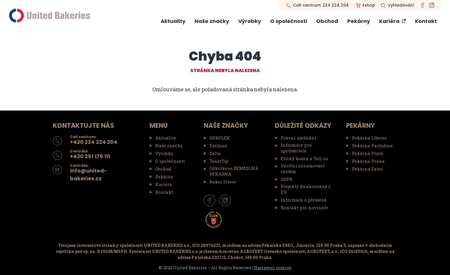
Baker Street (223, 182)
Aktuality (173, 21)
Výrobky (249, 21)
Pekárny (358, 21)
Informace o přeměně (304, 200)
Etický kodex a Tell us (304, 158)
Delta (215, 153)
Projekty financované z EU (306, 189)
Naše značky (212, 21)
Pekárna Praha (368, 161)
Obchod (327, 21)
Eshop (368, 5)
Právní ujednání (298, 138)
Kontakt (426, 21)
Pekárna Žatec (367, 169)
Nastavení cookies (272, 267)
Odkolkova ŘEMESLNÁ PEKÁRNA (234, 171)
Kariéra (389, 21)
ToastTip (219, 161)
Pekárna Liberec (369, 138)
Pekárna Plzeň (367, 153)
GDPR (286, 179)
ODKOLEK (220, 138)
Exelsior (218, 145)
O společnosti (288, 21)
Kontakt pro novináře (304, 207)
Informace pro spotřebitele (296, 148)
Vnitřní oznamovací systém (303, 168)
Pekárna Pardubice (372, 145)
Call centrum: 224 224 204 (321, 5)
